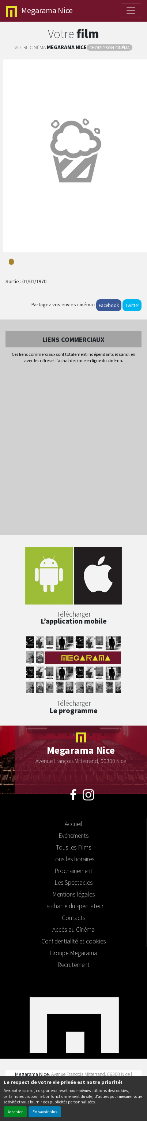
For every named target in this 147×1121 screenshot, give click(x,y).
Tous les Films (73, 847)
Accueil (73, 823)
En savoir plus (45, 1111)
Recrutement (73, 964)
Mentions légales (73, 894)
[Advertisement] (73, 449)
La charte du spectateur (73, 905)
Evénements (73, 835)
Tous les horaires (73, 858)
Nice (39, 11)
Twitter (132, 305)
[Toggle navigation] (131, 10)
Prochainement (73, 870)
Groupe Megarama (73, 952)
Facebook (109, 305)
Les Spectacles (73, 882)
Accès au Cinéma (73, 929)
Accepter (15, 1111)
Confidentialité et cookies (73, 940)
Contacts (73, 917)
